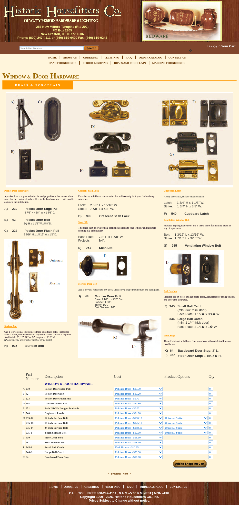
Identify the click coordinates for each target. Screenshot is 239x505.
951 (28, 408)
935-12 (29, 418)
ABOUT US (70, 57)
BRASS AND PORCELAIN (130, 62)
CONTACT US (177, 57)
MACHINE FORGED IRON (168, 62)
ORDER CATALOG (151, 57)
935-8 (29, 432)
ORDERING (90, 57)
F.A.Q (129, 57)
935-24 (29, 427)
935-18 (29, 422)
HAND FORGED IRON (62, 62)
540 (28, 413)
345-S (29, 447)
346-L (29, 452)
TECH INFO (111, 57)
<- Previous (114, 473)
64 (27, 457)
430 (28, 437)
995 (28, 403)
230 (28, 388)
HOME (52, 57)
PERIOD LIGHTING (95, 62)
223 (28, 398)
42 (27, 393)
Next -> (127, 473)
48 (27, 442)
